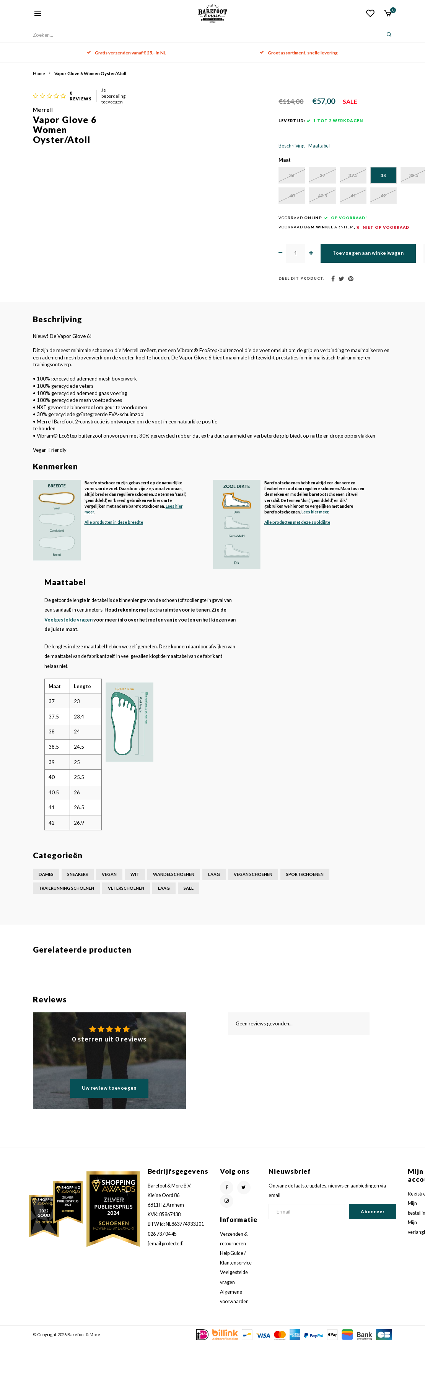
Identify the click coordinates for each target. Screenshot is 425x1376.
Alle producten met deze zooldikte (297, 555)
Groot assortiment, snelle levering (299, 52)
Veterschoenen (126, 920)
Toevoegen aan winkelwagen (282, 285)
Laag (214, 906)
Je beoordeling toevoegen (284, 91)
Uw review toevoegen (109, 1120)
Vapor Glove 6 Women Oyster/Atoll (90, 73)
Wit (134, 906)
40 (241, 227)
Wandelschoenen (173, 906)
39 (203, 227)
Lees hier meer (314, 544)
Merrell (196, 100)
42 (356, 227)
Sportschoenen (305, 906)
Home (39, 73)
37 (241, 206)
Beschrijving (199, 176)
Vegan (109, 906)
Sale (189, 920)
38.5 (356, 206)
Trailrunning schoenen (66, 920)
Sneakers (77, 906)
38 (318, 206)
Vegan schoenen (253, 906)
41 (318, 227)
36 (203, 206)
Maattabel (226, 176)
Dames (46, 906)
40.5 (279, 227)
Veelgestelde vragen (68, 652)
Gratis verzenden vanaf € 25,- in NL (126, 52)
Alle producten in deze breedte (114, 555)
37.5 (279, 206)
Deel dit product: (209, 310)
